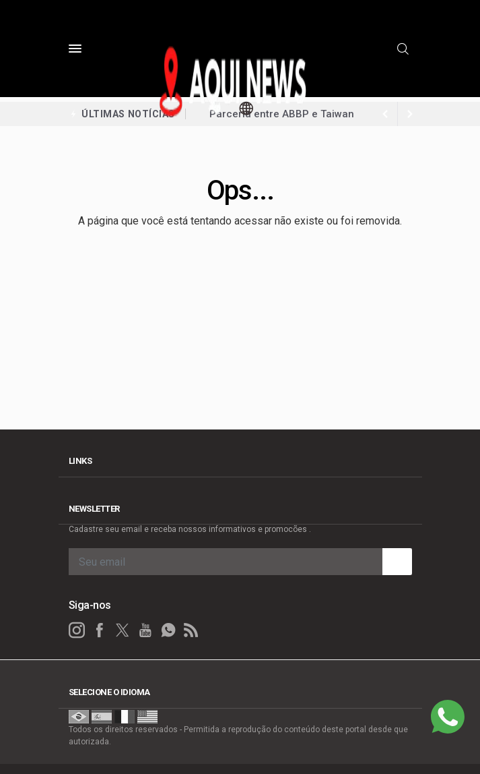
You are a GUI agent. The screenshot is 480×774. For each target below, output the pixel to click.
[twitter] (122, 630)
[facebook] (100, 630)
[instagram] (77, 630)
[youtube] (145, 630)
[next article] (386, 114)
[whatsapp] (168, 630)
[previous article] (410, 114)
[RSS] (191, 630)
